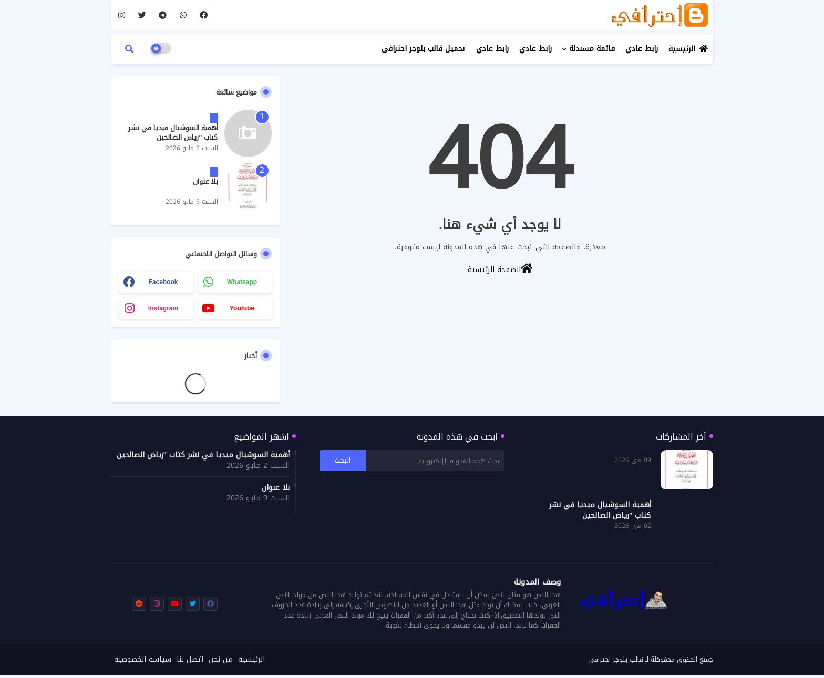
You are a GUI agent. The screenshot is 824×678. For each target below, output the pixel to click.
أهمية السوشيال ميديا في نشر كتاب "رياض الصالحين (173, 132)
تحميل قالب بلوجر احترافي (424, 48)
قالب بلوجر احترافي (615, 659)
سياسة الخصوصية (142, 659)
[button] (129, 48)
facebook (163, 282)
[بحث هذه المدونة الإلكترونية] (435, 460)
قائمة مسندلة (592, 48)
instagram (163, 308)
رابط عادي (641, 48)
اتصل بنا (190, 659)
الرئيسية (681, 49)
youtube (242, 308)
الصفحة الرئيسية (500, 269)
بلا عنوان (205, 181)
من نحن (221, 659)
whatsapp (242, 282)
